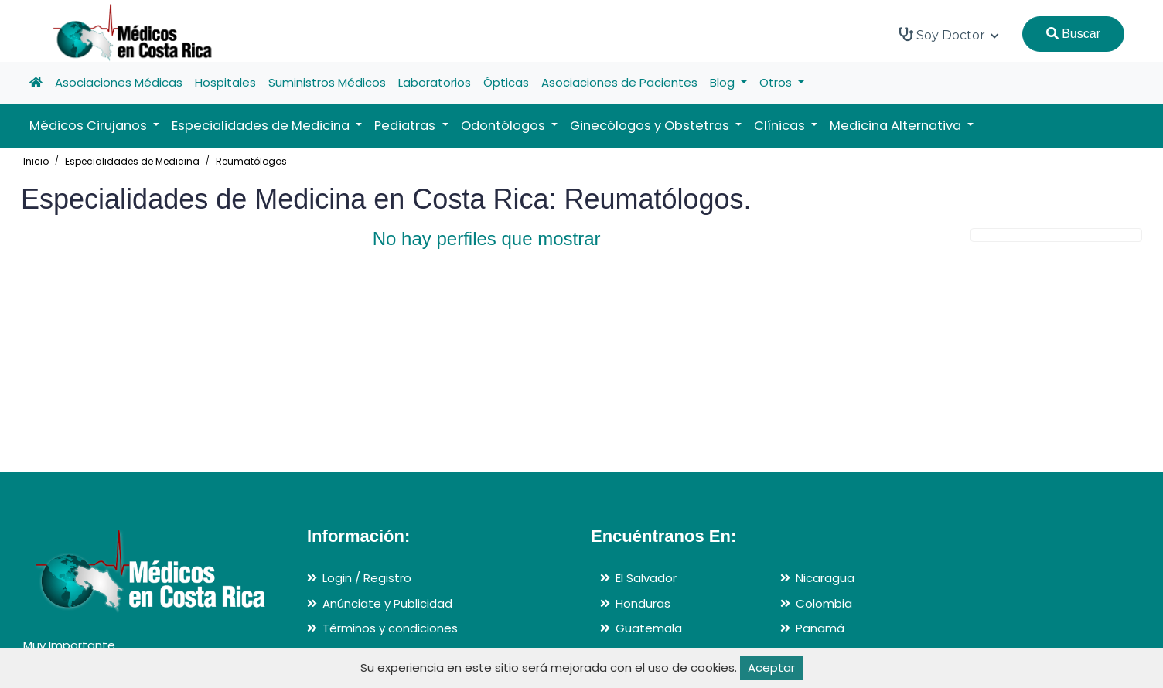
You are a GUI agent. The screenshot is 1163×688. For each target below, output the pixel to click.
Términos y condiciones (390, 628)
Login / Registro (366, 578)
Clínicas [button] (781, 126)
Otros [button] (777, 82)
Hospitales (225, 82)
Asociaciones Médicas (118, 82)
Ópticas (506, 82)
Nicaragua (825, 578)
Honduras (643, 603)
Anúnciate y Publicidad (387, 603)
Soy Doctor (949, 35)
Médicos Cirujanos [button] (89, 126)
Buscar (1073, 33)
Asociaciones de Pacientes (619, 82)
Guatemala (649, 628)
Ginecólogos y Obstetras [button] (651, 126)
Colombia (824, 603)
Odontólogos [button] (504, 126)
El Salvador (646, 578)
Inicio (36, 161)
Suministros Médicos (327, 82)
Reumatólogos (251, 161)
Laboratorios (434, 82)
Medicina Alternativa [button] (897, 126)
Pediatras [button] (406, 126)
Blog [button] (724, 82)
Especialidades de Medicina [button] (262, 126)
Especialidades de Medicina (132, 161)
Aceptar (771, 667)
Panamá (820, 628)
